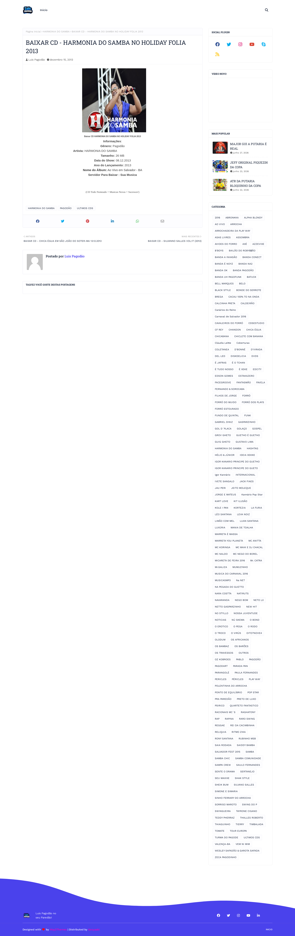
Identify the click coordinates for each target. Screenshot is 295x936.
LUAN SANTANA (249, 521)
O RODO (252, 626)
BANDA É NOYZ (224, 263)
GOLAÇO (242, 428)
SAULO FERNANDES (248, 765)
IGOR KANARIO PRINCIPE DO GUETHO (237, 461)
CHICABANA (222, 336)
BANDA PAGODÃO (243, 270)
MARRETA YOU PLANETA (229, 540)
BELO (242, 283)
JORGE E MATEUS (225, 494)
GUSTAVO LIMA (244, 441)
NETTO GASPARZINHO (228, 606)
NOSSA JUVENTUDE (246, 613)
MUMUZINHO (240, 567)
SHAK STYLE (242, 778)
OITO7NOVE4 (254, 633)
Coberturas (242, 343)
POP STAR (253, 692)
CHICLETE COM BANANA (248, 336)
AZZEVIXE (258, 244)
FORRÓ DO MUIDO (225, 402)
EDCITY (257, 369)
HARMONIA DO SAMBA (56, 31)
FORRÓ (246, 395)
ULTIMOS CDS (85, 208)
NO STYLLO (221, 613)
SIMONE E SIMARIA (226, 791)
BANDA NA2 (245, 263)
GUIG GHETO (222, 441)
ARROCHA (236, 224)
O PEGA (237, 626)
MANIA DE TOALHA (242, 527)
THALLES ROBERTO (251, 817)
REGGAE (220, 725)
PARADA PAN (240, 666)
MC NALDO (221, 554)
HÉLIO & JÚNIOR (224, 455)
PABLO (240, 659)
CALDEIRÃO (247, 303)
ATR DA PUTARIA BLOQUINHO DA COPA (245, 183)
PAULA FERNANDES (246, 672)
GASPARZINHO (246, 422)
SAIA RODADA (223, 745)
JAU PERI (220, 488)
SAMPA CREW (223, 765)
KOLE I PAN (221, 507)
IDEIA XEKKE (247, 455)
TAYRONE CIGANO (246, 811)
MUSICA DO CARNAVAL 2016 (231, 573)
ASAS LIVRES (223, 237)
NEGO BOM (241, 600)
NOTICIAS (220, 619)
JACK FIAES (247, 481)
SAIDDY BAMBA (246, 745)
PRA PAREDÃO (223, 699)
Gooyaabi (94, 929)
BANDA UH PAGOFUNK (228, 277)
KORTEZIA (240, 507)
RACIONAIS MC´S (225, 712)
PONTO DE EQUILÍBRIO (228, 692)
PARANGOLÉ (222, 672)
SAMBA (250, 751)
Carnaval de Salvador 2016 (230, 316)
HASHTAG (252, 448)
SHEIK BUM (221, 784)
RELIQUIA (220, 732)
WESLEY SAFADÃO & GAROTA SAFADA (237, 850)
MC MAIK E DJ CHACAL (249, 547)
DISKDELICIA (238, 356)
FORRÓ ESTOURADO (227, 408)
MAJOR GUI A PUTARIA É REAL (248, 146)
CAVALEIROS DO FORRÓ (229, 323)
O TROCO (220, 633)
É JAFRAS (220, 362)
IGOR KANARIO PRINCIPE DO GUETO (236, 468)
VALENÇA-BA (222, 844)
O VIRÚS (236, 633)
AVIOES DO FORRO (226, 244)
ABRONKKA (232, 217)
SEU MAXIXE (222, 778)
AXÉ (244, 244)
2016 (217, 217)
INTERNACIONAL (245, 474)
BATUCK (251, 277)
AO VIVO (220, 224)
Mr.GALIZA (221, 567)
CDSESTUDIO (256, 323)
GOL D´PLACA (223, 428)
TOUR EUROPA (238, 830)
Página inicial (33, 31)
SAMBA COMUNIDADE (248, 758)
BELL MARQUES (224, 283)
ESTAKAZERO (246, 375)
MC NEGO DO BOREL (245, 554)
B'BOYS (219, 250)
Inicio (269, 929)
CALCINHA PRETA (225, 303)
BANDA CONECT (251, 257)
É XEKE (243, 369)
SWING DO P (249, 804)
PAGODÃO (66, 208)
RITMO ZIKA (239, 732)
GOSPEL (257, 428)
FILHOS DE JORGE (226, 395)
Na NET (240, 580)
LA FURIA (256, 507)
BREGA (219, 296)
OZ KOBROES (223, 659)
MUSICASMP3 (223, 580)
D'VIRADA (256, 349)
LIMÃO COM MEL (224, 521)
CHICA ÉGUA (253, 329)
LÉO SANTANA (223, 514)
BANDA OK (221, 270)
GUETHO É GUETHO (248, 435)
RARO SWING (247, 718)
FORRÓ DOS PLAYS (253, 402)
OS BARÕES (241, 646)
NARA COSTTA (223, 593)
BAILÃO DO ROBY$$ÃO (242, 250)
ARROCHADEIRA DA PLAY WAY (232, 230)
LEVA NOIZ (243, 514)
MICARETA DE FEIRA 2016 (230, 560)
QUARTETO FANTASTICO (244, 705)
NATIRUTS (243, 593)
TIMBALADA (256, 824)
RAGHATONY (248, 712)
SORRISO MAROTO (226, 804)
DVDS (254, 356)
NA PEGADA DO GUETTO (229, 586)
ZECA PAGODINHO (225, 857)
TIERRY (240, 824)
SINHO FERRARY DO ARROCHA (233, 798)
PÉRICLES (237, 679)
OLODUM (220, 639)
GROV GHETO (223, 435)
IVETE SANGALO (224, 481)
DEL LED (220, 356)
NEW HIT (251, 606)
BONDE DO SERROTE (248, 290)
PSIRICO (219, 705)
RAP (217, 718)
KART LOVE (221, 501)
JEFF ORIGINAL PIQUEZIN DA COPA (249, 164)
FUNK (247, 415)
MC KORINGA (222, 547)
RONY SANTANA (224, 738)
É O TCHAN (238, 362)
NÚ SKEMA (238, 619)
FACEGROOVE (223, 382)
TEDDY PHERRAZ (225, 817)
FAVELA (260, 382)
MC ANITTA (254, 540)
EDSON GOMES (224, 375)
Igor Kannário (222, 474)
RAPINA (229, 718)
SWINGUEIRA (223, 811)
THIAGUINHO (222, 824)
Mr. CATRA (256, 560)
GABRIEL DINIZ (224, 422)
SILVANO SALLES (244, 784)
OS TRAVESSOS (224, 652)
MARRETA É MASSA (226, 534)
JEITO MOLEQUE (241, 488)
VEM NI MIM (243, 844)
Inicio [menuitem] (43, 10)
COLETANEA (222, 349)
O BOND (254, 619)
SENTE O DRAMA (225, 771)
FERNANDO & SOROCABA (229, 389)
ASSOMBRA (242, 237)
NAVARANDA (222, 600)
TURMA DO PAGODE (226, 837)
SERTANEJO (247, 771)
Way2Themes (58, 929)
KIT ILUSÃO (240, 501)
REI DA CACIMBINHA (242, 725)
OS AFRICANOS (240, 639)
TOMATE (219, 830)
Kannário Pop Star (252, 494)
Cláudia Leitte (223, 343)
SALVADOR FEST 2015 (227, 751)
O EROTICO (221, 626)
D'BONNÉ (239, 349)
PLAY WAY (254, 679)
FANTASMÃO (243, 382)
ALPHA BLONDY (253, 217)
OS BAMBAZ (222, 646)
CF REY (219, 329)
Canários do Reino (225, 310)
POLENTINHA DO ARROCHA (231, 685)
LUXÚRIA (220, 527)
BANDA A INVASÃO (226, 257)
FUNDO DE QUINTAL (227, 415)
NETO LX (258, 600)
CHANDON (235, 329)
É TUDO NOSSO (224, 369)
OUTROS (244, 652)
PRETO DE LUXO (246, 699)
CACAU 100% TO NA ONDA (243, 296)
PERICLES (220, 679)
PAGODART (221, 666)
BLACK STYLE (223, 290)
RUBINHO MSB (247, 738)
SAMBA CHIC (222, 758)
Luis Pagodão (36, 59)
